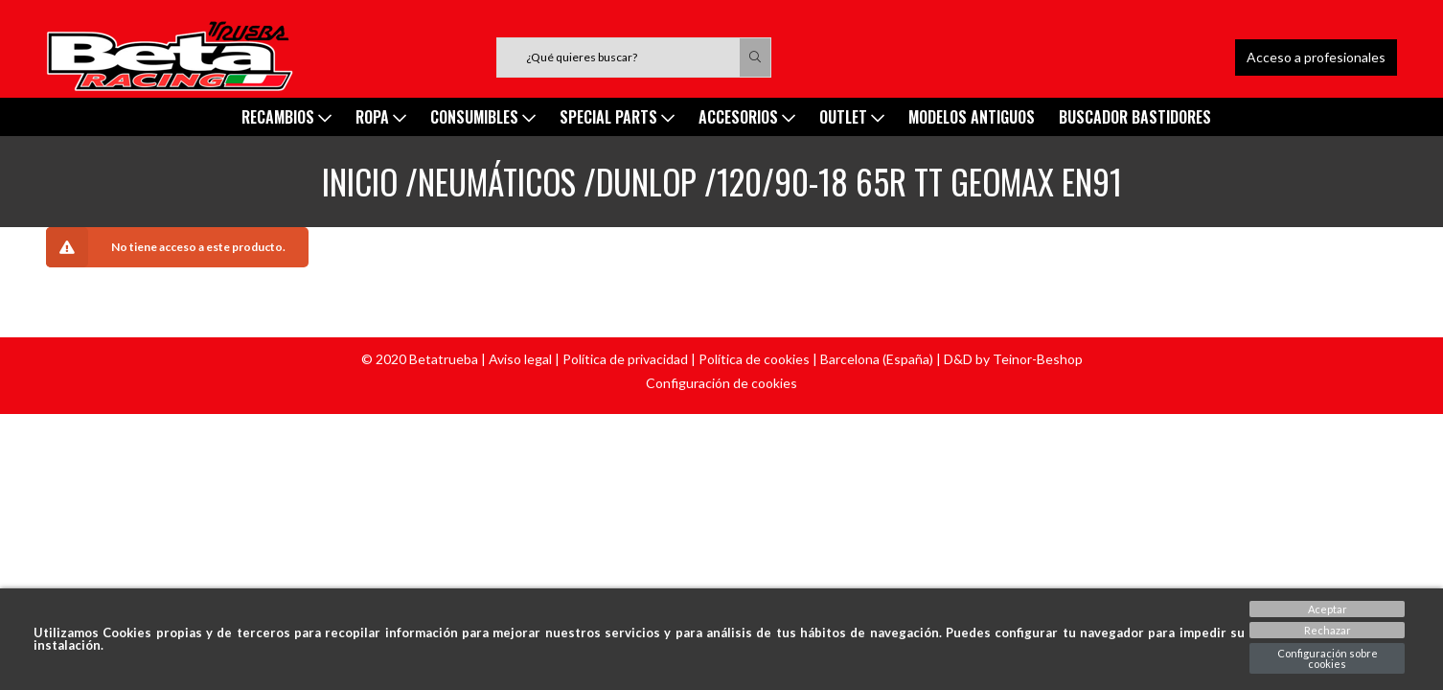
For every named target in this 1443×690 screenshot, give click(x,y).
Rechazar (1327, 630)
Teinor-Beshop (1038, 359)
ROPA (380, 116)
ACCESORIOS (747, 116)
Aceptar (1327, 609)
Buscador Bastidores (1135, 116)
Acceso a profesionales (1316, 57)
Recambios (286, 116)
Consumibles (483, 116)
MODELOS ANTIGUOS (971, 116)
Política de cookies (754, 359)
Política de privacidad (625, 359)
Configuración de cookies (721, 383)
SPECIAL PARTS (617, 116)
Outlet (851, 116)
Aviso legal (520, 359)
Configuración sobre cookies (1327, 658)
